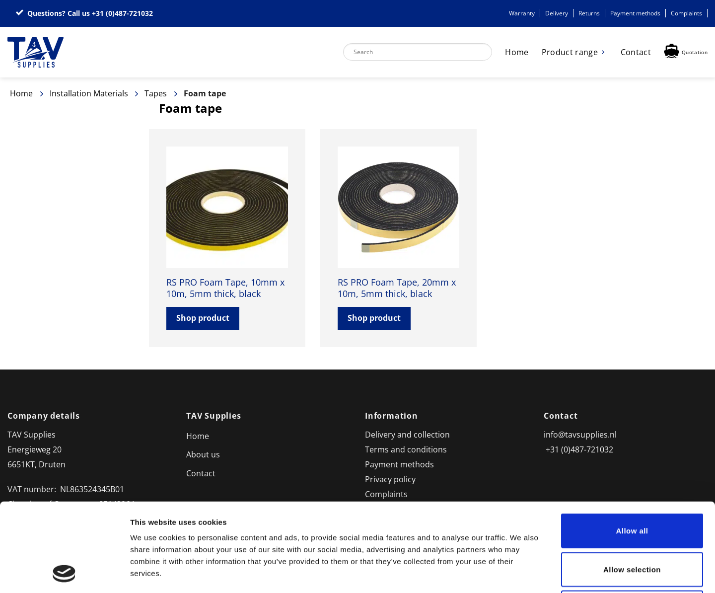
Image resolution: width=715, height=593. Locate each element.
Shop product (202, 317)
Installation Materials (89, 93)
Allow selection (632, 486)
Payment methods (635, 13)
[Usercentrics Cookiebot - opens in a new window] (64, 573)
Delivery (556, 13)
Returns (589, 13)
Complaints (686, 13)
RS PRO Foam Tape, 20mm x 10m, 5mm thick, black (397, 288)
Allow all (632, 448)
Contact (636, 52)
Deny (632, 524)
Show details (521, 573)
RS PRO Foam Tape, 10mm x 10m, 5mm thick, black (225, 288)
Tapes (155, 93)
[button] (686, 52)
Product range (570, 52)
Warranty (522, 13)
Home (516, 52)
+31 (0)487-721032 (122, 13)
